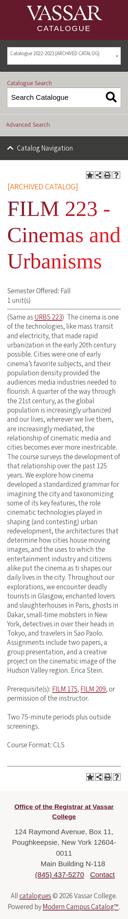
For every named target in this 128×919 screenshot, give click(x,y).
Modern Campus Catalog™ (80, 907)
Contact (102, 874)
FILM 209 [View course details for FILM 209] (93, 689)
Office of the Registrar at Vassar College (64, 811)
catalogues (35, 896)
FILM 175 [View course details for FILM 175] (64, 689)
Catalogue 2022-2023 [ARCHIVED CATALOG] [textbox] (54, 53)
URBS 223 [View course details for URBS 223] (48, 317)
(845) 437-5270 (59, 874)
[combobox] (64, 56)
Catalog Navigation (45, 148)
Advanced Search (28, 125)
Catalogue (64, 28)
